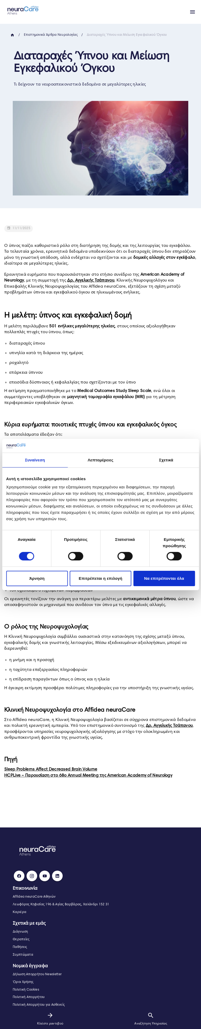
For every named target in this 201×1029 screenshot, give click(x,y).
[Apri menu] (192, 12)
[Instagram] (31, 876)
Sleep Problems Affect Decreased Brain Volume (50, 769)
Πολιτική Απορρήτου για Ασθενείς (39, 1004)
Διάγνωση (20, 931)
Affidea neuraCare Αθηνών (34, 896)
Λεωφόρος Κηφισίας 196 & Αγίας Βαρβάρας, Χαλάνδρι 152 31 (61, 904)
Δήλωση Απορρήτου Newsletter (37, 974)
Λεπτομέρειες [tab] (100, 460)
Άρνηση (37, 578)
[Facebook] (19, 876)
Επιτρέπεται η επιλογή (100, 578)
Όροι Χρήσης (23, 982)
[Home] (12, 35)
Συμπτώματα (23, 954)
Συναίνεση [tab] (35, 460)
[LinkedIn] (57, 876)
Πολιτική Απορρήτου (29, 997)
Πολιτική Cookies (26, 989)
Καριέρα (19, 912)
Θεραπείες (21, 939)
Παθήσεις (20, 947)
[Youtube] (44, 876)
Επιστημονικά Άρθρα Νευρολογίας (51, 35)
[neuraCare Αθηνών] (21, 9)
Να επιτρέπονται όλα (164, 578)
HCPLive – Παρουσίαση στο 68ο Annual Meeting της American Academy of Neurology (88, 775)
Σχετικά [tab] (166, 460)
